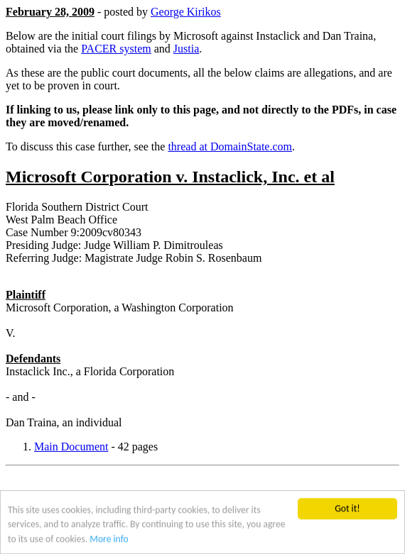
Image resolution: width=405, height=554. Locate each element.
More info (109, 539)
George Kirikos (186, 12)
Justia (186, 49)
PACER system (116, 49)
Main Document (71, 447)
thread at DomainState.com (230, 146)
